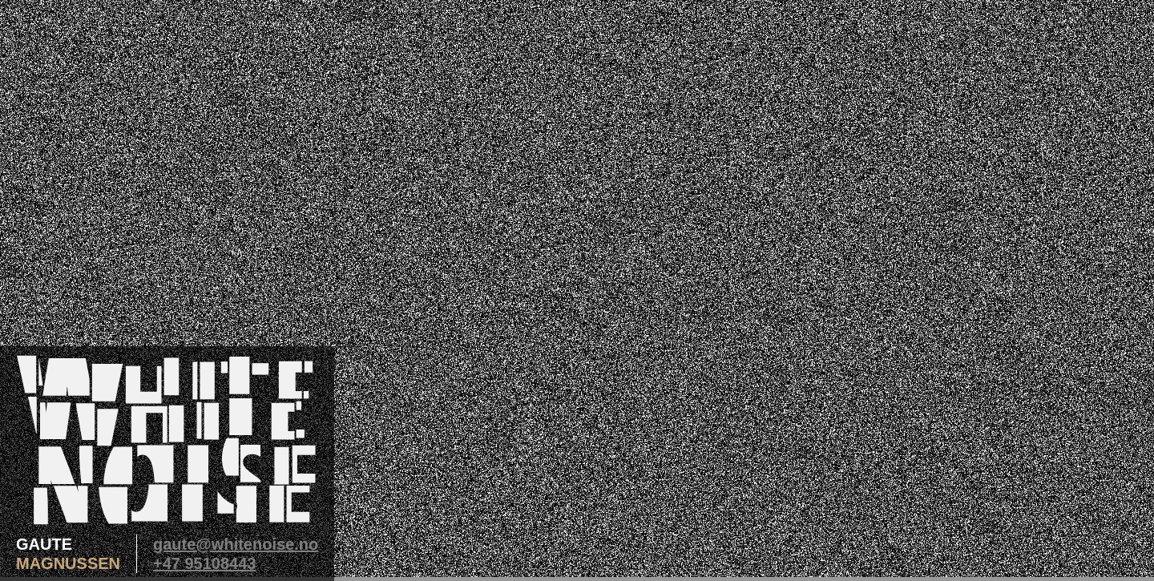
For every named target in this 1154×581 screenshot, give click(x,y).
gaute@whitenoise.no (235, 544)
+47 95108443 (204, 563)
